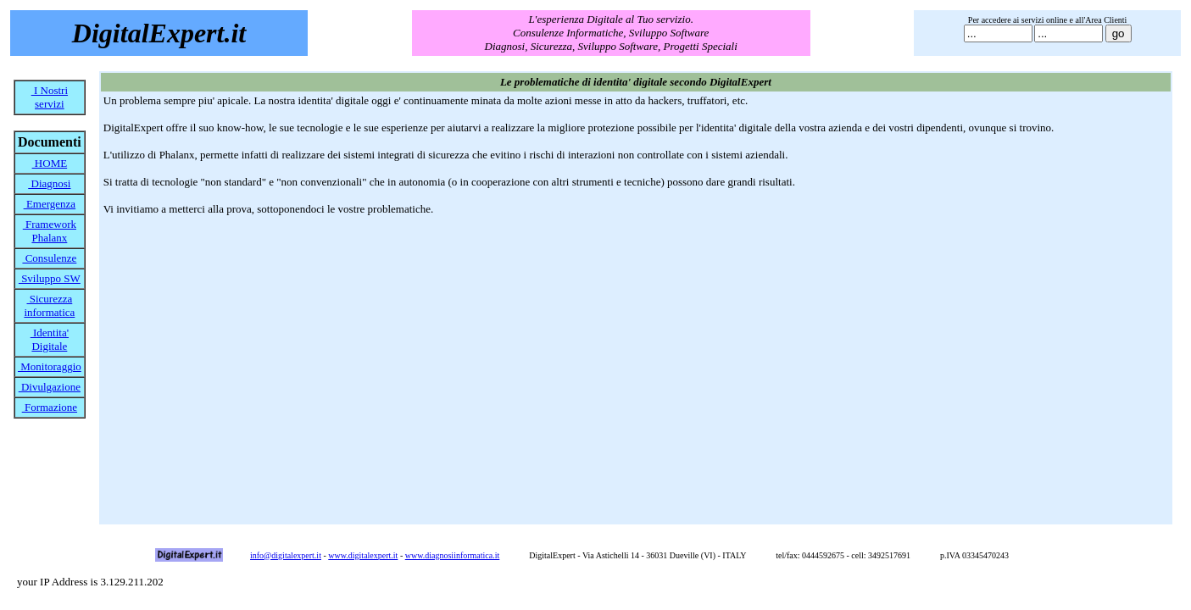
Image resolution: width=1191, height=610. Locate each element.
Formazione (49, 407)
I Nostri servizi (49, 97)
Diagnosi (49, 183)
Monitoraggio (49, 366)
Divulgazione (50, 386)
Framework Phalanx (49, 231)
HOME (50, 163)
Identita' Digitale (50, 339)
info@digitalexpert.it (285, 555)
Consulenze (49, 258)
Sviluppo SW (50, 278)
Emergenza (49, 203)
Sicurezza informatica (49, 305)
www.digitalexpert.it (363, 555)
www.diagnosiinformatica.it (452, 555)
